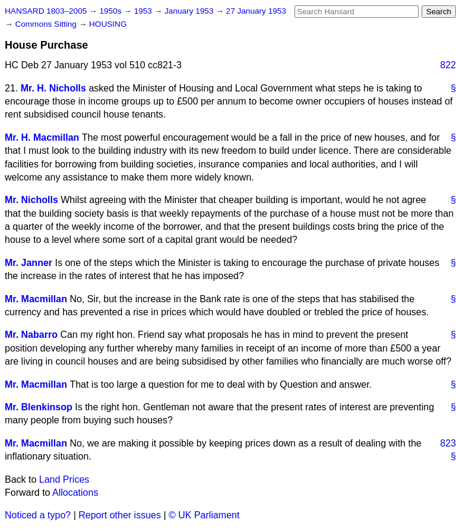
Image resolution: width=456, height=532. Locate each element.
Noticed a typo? (38, 515)
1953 (144, 11)
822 (448, 65)
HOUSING (107, 24)
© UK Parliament (204, 515)
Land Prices (64, 479)
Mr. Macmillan (36, 299)
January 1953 (190, 11)
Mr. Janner (28, 263)
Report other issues (119, 515)
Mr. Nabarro (31, 335)
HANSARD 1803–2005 (46, 11)
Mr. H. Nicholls (53, 88)
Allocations (75, 492)
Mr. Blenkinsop (38, 407)
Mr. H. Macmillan (42, 137)
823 (448, 443)
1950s (111, 11)
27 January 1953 (256, 11)
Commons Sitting (46, 24)
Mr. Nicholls (31, 200)
